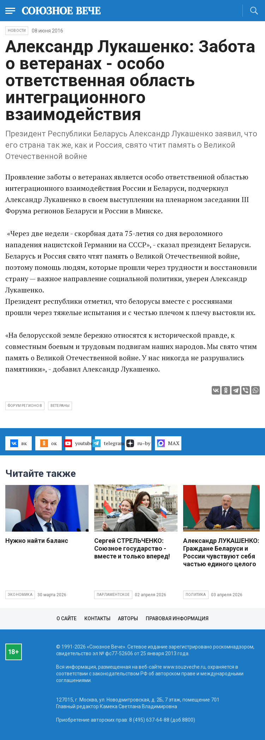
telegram (108, 443)
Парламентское (113, 595)
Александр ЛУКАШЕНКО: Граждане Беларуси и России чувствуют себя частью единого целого (221, 552)
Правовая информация (177, 618)
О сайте (66, 618)
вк (18, 443)
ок (48, 443)
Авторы (128, 618)
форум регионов (25, 406)
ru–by (138, 443)
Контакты (97, 618)
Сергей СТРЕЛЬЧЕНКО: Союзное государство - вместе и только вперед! (132, 548)
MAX (168, 443)
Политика (196, 595)
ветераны (60, 406)
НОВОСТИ (17, 30)
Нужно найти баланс (36, 540)
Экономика (20, 595)
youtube (78, 443)
